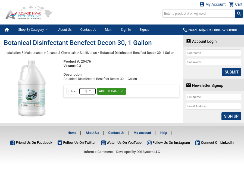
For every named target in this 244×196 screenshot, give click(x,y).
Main (108, 30)
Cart (235, 4)
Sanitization (88, 53)
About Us (64, 30)
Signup (144, 30)
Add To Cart (111, 91)
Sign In (126, 30)
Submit (232, 72)
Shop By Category (33, 29)
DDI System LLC (148, 152)
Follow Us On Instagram (168, 142)
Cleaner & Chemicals (61, 53)
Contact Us (88, 30)
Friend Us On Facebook (31, 142)
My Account (212, 4)
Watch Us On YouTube (121, 142)
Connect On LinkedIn (214, 142)
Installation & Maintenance (24, 53)
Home (72, 133)
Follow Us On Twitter (77, 142)
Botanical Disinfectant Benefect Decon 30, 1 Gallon (137, 53)
